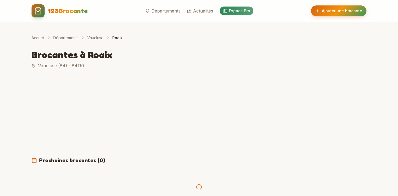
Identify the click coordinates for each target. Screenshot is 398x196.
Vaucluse (95, 37)
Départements (163, 11)
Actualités (200, 11)
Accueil (38, 37)
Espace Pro (236, 10)
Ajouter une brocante (338, 10)
